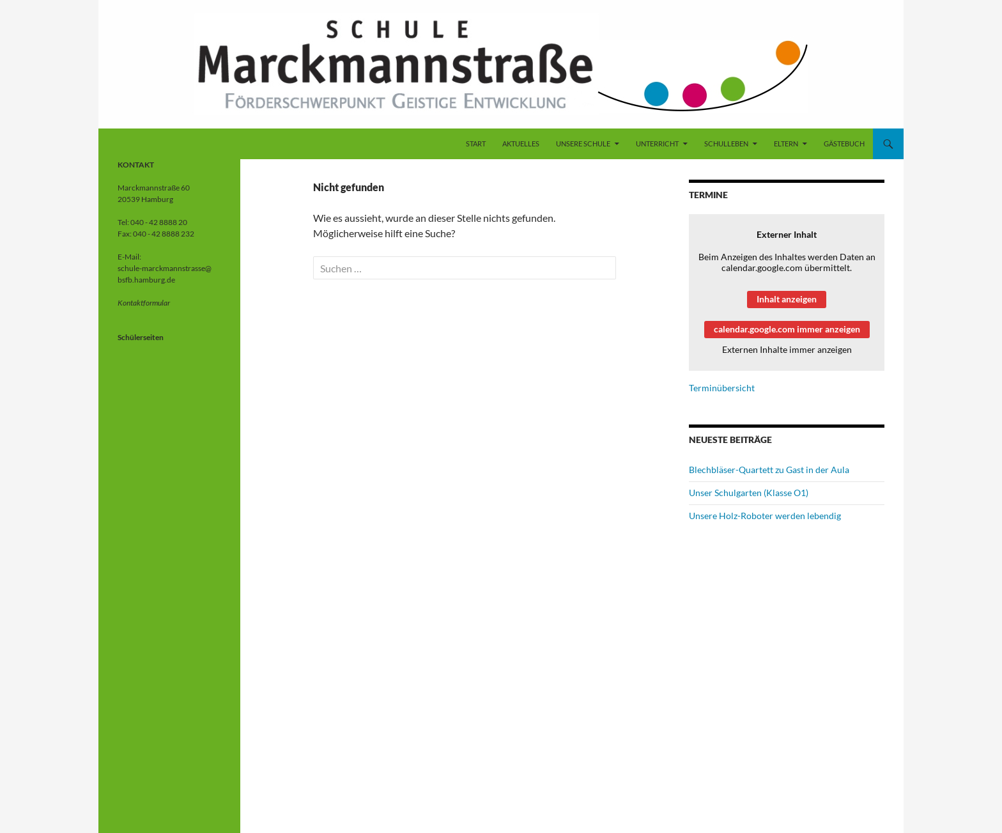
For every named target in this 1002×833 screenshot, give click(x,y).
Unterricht (657, 143)
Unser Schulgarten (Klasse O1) (748, 492)
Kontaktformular (144, 303)
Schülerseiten (141, 337)
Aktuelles (520, 143)
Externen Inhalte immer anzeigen (787, 349)
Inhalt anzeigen (787, 298)
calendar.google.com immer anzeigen (787, 328)
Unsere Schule (583, 143)
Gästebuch (844, 143)
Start (476, 143)
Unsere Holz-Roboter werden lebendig (765, 515)
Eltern (786, 143)
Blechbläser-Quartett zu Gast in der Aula (769, 469)
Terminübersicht (722, 387)
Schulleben (726, 143)
